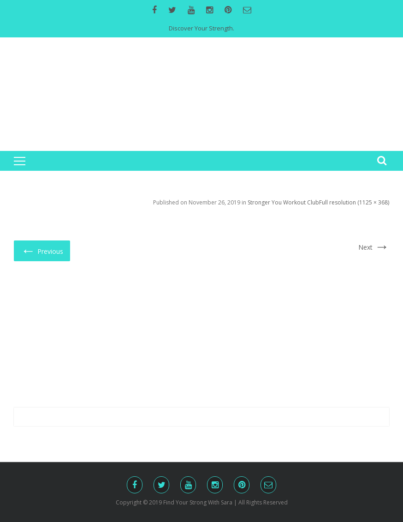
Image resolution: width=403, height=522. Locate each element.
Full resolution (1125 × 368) (354, 202)
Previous (42, 250)
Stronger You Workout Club (283, 202)
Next (373, 247)
